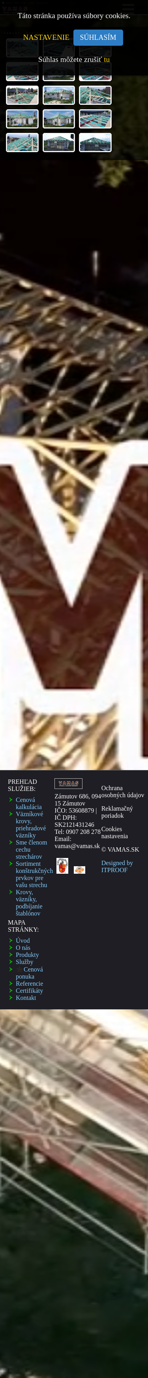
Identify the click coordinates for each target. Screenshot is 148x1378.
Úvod (23, 552)
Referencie (29, 595)
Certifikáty (29, 602)
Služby (24, 573)
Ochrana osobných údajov (122, 403)
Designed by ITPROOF (117, 478)
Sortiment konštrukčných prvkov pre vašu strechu (34, 486)
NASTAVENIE (47, 35)
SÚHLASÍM (98, 35)
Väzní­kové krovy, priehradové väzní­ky (31, 436)
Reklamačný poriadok (117, 424)
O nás (23, 559)
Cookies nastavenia (114, 444)
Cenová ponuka (29, 584)
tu (107, 57)
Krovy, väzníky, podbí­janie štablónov (29, 514)
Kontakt (26, 609)
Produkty (27, 566)
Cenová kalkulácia (29, 415)
